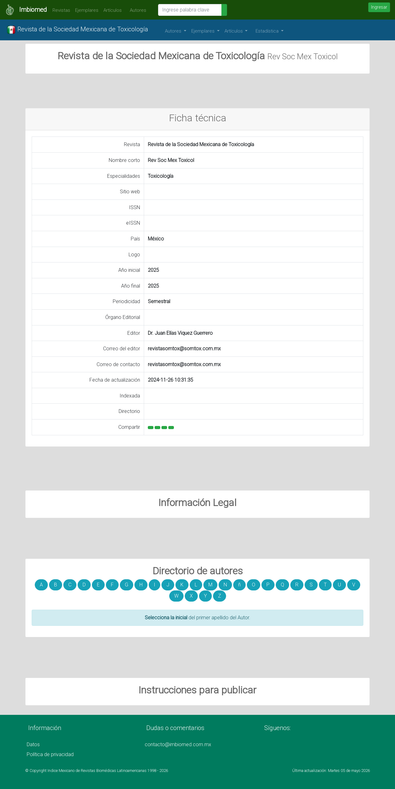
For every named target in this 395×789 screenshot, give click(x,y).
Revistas (59, 10)
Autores (136, 10)
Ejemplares (86, 10)
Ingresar (379, 7)
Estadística (268, 31)
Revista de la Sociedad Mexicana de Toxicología (77, 29)
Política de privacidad (50, 754)
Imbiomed (33, 9)
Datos (33, 744)
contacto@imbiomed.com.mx (178, 744)
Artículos (112, 10)
